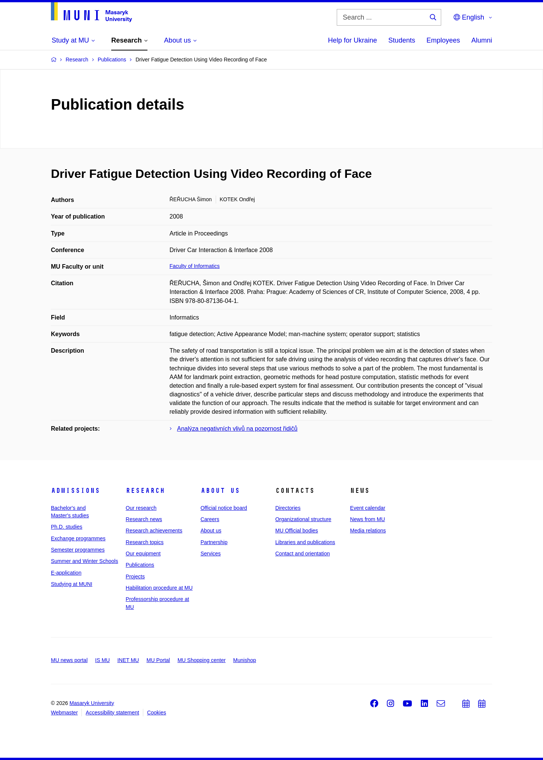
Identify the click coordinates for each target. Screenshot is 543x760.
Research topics (144, 542)
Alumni (481, 40)
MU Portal (158, 660)
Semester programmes (77, 550)
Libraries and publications (305, 542)
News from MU (367, 519)
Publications (140, 565)
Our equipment (143, 554)
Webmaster (64, 713)
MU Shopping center (202, 660)
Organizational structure (303, 519)
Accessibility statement (112, 713)
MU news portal (69, 660)
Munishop (244, 660)
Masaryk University (91, 703)
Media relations (368, 531)
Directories (288, 508)
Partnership (214, 542)
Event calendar (367, 508)
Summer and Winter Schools (84, 561)
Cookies (156, 713)
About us (220, 490)
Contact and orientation (302, 554)
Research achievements (154, 531)
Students (401, 40)
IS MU (102, 660)
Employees (443, 40)
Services (211, 554)
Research (145, 490)
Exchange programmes (78, 538)
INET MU (128, 660)
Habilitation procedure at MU (159, 588)
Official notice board (224, 508)
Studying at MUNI (71, 584)
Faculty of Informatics (195, 266)
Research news (144, 519)
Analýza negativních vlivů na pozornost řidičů (237, 428)
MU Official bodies (296, 531)
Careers (210, 519)
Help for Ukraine (352, 40)
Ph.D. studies (66, 527)
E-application (66, 573)
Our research (141, 508)
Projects (135, 576)
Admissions (75, 490)
